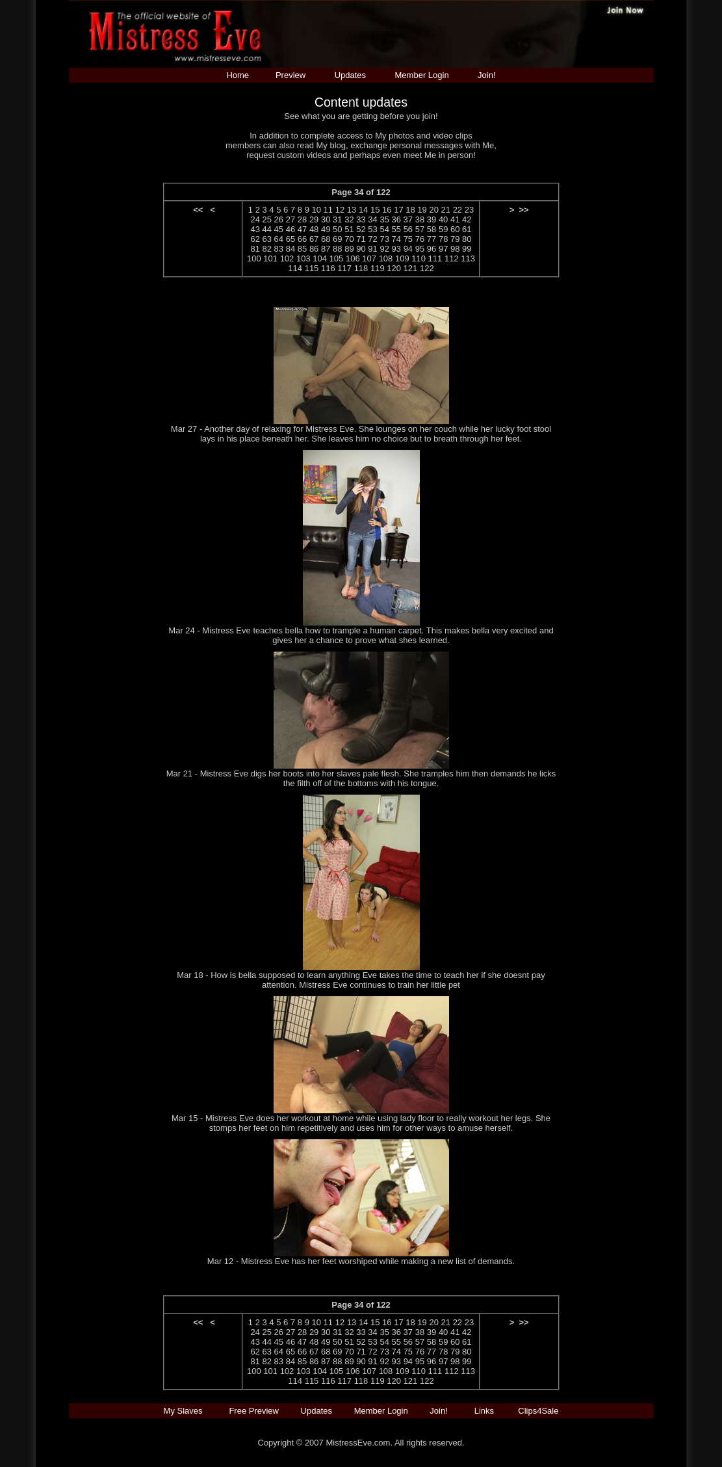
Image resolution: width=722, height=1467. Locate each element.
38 (419, 219)
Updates (350, 75)
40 (443, 219)
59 (443, 229)
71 (360, 239)
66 (302, 239)
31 (337, 219)
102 (287, 258)
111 (435, 258)
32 (349, 219)
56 (408, 229)
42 (466, 219)
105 (336, 258)
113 (468, 258)
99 (466, 249)
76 (419, 239)
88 (337, 249)
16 (386, 210)
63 (267, 239)
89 (349, 249)
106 (353, 258)
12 (339, 210)
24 (254, 219)
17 (398, 210)
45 (278, 229)
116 (328, 268)
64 (278, 239)
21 (445, 210)
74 (396, 239)
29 (313, 219)
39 (431, 219)
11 (328, 210)
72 (372, 239)
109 (402, 258)
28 (302, 219)
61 (466, 229)
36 (396, 219)
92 (384, 249)
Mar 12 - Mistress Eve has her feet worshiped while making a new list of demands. (361, 1261)
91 (372, 249)
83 (278, 249)
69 (337, 239)
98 (454, 249)
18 (410, 210)
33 (360, 219)
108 (386, 258)
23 (469, 210)
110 (418, 258)
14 (363, 210)
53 (372, 229)
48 (313, 229)
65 (290, 239)
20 (433, 210)
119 (377, 268)
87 (325, 249)
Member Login (422, 75)
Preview (290, 75)
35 (384, 219)
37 (408, 219)
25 (267, 219)
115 (312, 268)
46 (290, 229)
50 (337, 229)
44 (267, 229)
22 (457, 210)
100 (254, 258)
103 (303, 258)
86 (313, 249)
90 (360, 249)
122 (427, 268)
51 (349, 229)
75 (408, 239)
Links (484, 1411)
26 (278, 219)
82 (267, 249)
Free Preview (254, 1411)
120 (394, 268)
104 (320, 258)
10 (316, 210)
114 (295, 268)
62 (254, 239)
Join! (486, 75)
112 (452, 258)
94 (408, 249)
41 (454, 219)
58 (431, 229)
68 (325, 239)
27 (290, 219)
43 (254, 229)
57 (419, 229)
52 (360, 229)
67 (313, 239)
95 (419, 249)
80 (466, 239)
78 (443, 239)
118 (361, 268)
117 (344, 268)
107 (369, 258)
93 (396, 249)
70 (349, 239)
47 (302, 229)
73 (384, 239)
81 (254, 249)
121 (411, 268)
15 (375, 210)
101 (270, 258)
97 (443, 249)
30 (325, 219)
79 (454, 239)
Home (237, 75)
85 (302, 249)
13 (351, 210)
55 (396, 229)
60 (454, 229)
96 (431, 249)
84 (290, 249)
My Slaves (184, 1411)
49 (325, 229)
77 (431, 239)
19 (421, 210)
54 (384, 229)
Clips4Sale (538, 1411)
